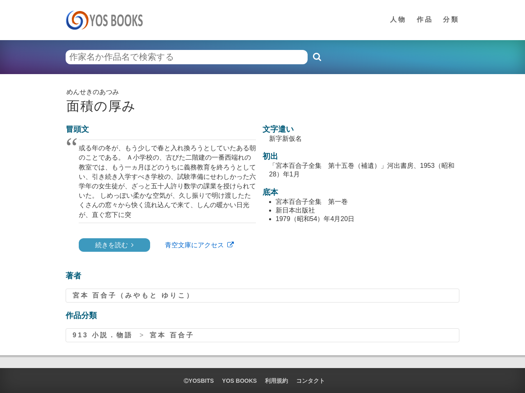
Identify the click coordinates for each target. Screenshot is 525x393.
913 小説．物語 (103, 335)
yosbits (199, 380)
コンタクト (310, 380)
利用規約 (276, 380)
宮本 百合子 (172, 335)
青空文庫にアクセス (194, 245)
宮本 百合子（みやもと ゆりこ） (133, 295)
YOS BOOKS (239, 380)
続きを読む (111, 245)
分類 (451, 19)
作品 (425, 19)
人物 (398, 19)
